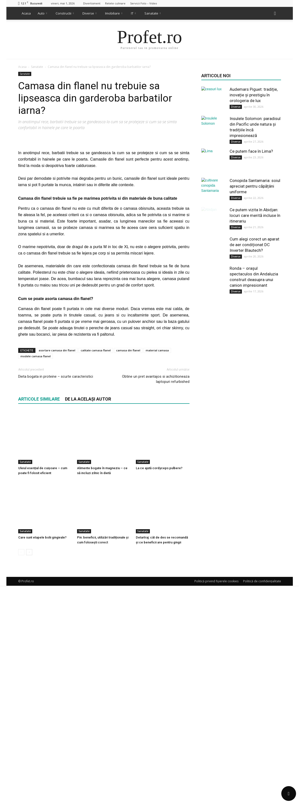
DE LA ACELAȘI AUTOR (88, 655)
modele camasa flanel (35, 613)
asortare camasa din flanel (57, 607)
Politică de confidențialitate (262, 804)
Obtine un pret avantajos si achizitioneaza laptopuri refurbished (155, 636)
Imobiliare (113, 13)
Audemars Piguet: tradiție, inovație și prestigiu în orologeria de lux (254, 95)
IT (133, 13)
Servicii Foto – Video (143, 3)
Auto (42, 13)
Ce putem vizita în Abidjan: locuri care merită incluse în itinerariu (255, 215)
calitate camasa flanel (96, 607)
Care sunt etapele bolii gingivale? (42, 761)
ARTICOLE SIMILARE (39, 655)
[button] (275, 13)
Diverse (89, 13)
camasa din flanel (128, 607)
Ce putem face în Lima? (251, 151)
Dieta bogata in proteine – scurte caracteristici (55, 633)
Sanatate (152, 13)
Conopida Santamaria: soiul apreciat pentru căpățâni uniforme (255, 186)
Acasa (26, 13)
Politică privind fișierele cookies (216, 804)
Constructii (65, 13)
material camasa (157, 607)
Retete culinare (115, 3)
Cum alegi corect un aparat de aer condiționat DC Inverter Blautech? (254, 245)
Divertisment (91, 3)
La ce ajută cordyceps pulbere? (159, 708)
